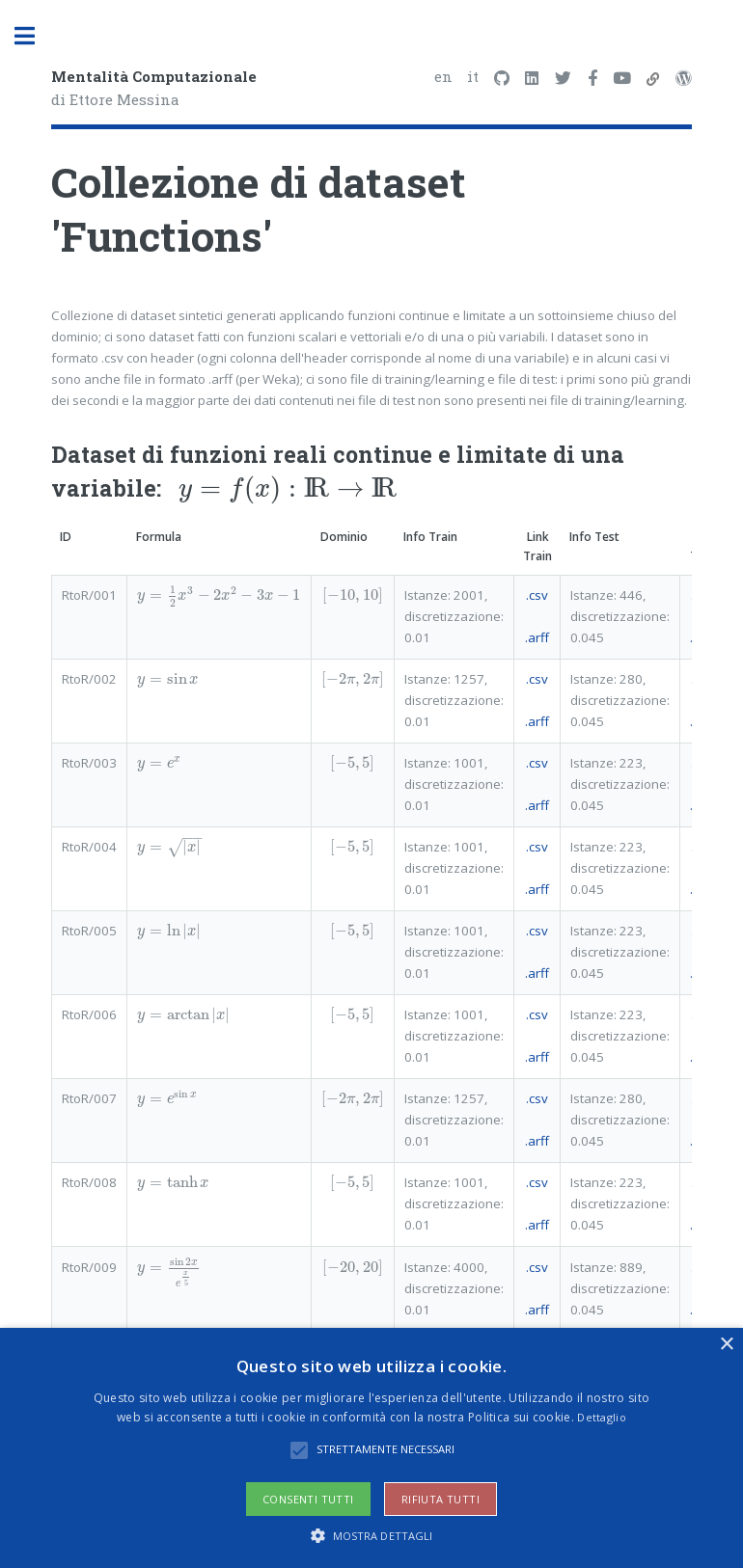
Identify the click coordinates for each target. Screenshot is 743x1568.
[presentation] (288, 487)
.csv (537, 595)
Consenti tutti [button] (308, 1499)
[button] (372, 1535)
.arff (537, 637)
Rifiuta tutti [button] (440, 1499)
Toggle (34, 36)
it (473, 76)
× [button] (726, 1345)
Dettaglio (601, 1417)
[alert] (371, 1448)
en (443, 76)
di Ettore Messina (154, 88)
